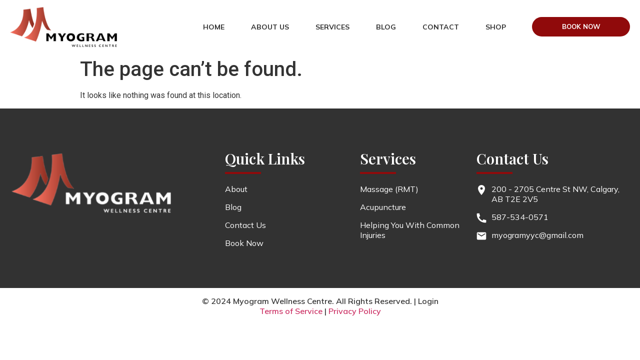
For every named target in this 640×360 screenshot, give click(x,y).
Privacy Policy (354, 311)
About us (285, 16)
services (347, 16)
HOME (228, 16)
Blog (400, 16)
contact (455, 16)
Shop (476, 38)
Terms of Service (291, 311)
